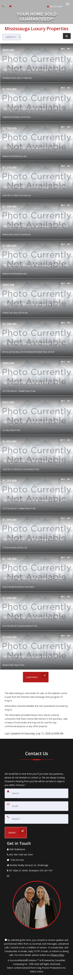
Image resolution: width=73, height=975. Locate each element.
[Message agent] (36, 860)
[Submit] (16, 832)
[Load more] (36, 677)
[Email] (36, 806)
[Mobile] (36, 819)
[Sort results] (11, 37)
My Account (54, 6)
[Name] (36, 793)
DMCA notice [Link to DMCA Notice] (36, 971)
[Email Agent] (36, 876)
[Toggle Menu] (67, 4)
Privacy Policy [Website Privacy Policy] (57, 954)
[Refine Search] (67, 36)
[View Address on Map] (36, 870)
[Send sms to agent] (10, 6)
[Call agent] (3, 6)
